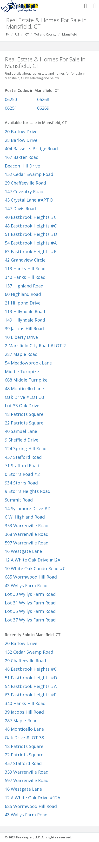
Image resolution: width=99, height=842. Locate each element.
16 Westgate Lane (23, 551)
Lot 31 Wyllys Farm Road (30, 603)
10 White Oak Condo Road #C (35, 568)
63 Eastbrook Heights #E (30, 251)
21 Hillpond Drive (22, 303)
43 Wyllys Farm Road (26, 585)
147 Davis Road (20, 208)
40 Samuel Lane (21, 431)
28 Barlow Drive (21, 140)
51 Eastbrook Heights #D (31, 234)
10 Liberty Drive (21, 337)
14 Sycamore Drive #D (28, 508)
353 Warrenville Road (26, 525)
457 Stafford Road (23, 457)
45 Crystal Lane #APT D (29, 200)
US (17, 34)
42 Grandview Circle (25, 260)
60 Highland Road (23, 294)
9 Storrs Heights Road (27, 491)
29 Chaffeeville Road (25, 183)
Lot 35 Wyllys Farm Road (30, 611)
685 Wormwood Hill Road (31, 577)
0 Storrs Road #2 (22, 474)
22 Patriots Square (24, 423)
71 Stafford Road (22, 465)
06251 (11, 108)
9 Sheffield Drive (21, 440)
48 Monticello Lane (24, 388)
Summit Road (19, 500)
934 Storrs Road (21, 483)
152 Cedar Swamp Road (29, 174)
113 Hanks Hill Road (25, 268)
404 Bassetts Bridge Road (31, 148)
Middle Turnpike (22, 371)
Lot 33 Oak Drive (22, 405)
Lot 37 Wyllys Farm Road (30, 620)
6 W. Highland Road (25, 517)
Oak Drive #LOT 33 (24, 397)
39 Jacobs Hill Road (24, 328)
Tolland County (45, 34)
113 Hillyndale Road (25, 311)
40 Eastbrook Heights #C (31, 217)
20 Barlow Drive (21, 131)
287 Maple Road (21, 354)
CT (27, 34)
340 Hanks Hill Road (25, 277)
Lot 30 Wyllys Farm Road (30, 594)
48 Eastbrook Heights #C (31, 226)
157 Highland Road (24, 286)
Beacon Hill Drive (22, 166)
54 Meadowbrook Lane (28, 363)
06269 (43, 108)
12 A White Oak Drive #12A (32, 560)
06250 (11, 99)
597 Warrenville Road (26, 543)
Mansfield (69, 34)
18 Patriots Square (24, 414)
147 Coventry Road (24, 191)
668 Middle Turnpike (26, 380)
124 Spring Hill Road (25, 448)
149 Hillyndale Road (25, 320)
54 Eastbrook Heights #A (31, 243)
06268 (43, 99)
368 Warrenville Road (26, 534)
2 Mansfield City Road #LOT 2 (35, 345)
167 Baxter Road (22, 157)
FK (7, 34)
